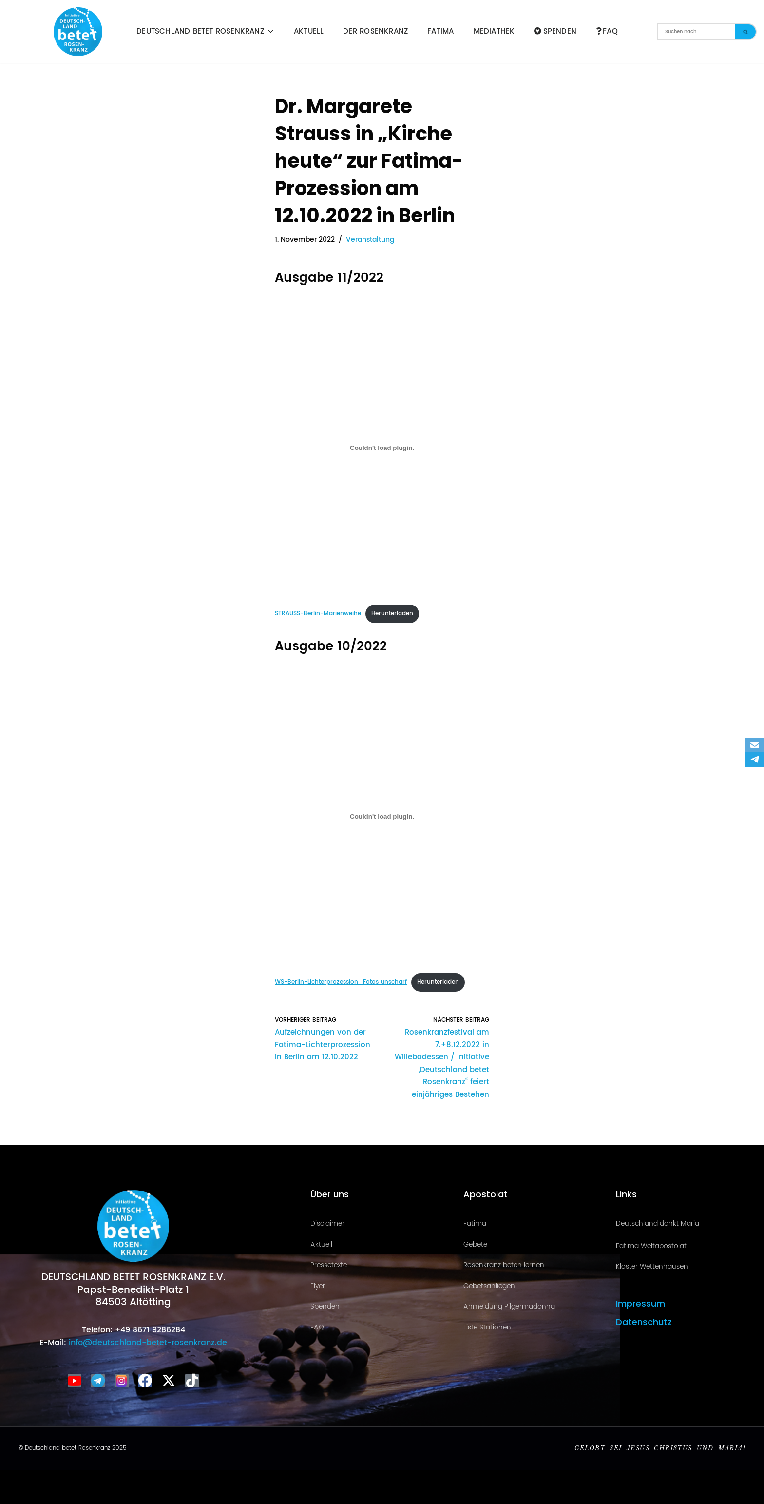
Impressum (640, 1303)
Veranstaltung (370, 239)
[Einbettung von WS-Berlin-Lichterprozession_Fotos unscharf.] (382, 816)
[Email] (754, 745)
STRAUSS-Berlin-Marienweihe (318, 613)
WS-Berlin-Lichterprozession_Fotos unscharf (341, 982)
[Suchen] (696, 31)
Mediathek (494, 32)
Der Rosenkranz (375, 32)
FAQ (607, 32)
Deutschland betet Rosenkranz (205, 32)
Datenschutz (644, 1321)
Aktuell (309, 32)
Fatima (440, 32)
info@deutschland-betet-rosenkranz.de (146, 1342)
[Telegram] (754, 759)
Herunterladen (392, 613)
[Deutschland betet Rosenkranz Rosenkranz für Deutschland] (80, 31)
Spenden (555, 32)
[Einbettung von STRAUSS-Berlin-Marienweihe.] (382, 447)
